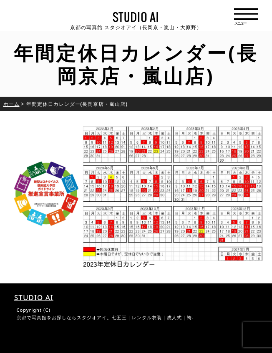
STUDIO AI (33, 297)
